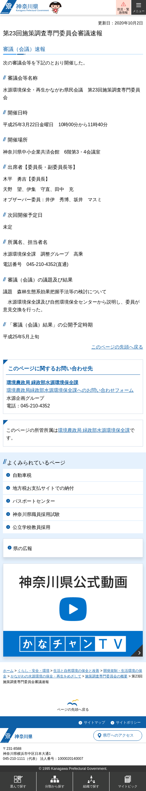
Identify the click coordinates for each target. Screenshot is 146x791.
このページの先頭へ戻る (117, 346)
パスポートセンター (34, 501)
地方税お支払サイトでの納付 (43, 488)
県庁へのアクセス (118, 735)
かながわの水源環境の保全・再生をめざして (46, 676)
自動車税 (22, 475)
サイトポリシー (128, 722)
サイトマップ (94, 722)
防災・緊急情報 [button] (123, 11)
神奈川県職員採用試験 (36, 514)
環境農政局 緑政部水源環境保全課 (42, 382)
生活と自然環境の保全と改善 (76, 671)
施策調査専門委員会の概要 (106, 676)
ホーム (8, 671)
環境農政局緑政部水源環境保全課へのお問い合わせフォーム (70, 390)
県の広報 (22, 548)
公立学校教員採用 (31, 527)
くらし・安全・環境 (33, 671)
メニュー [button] (139, 11)
